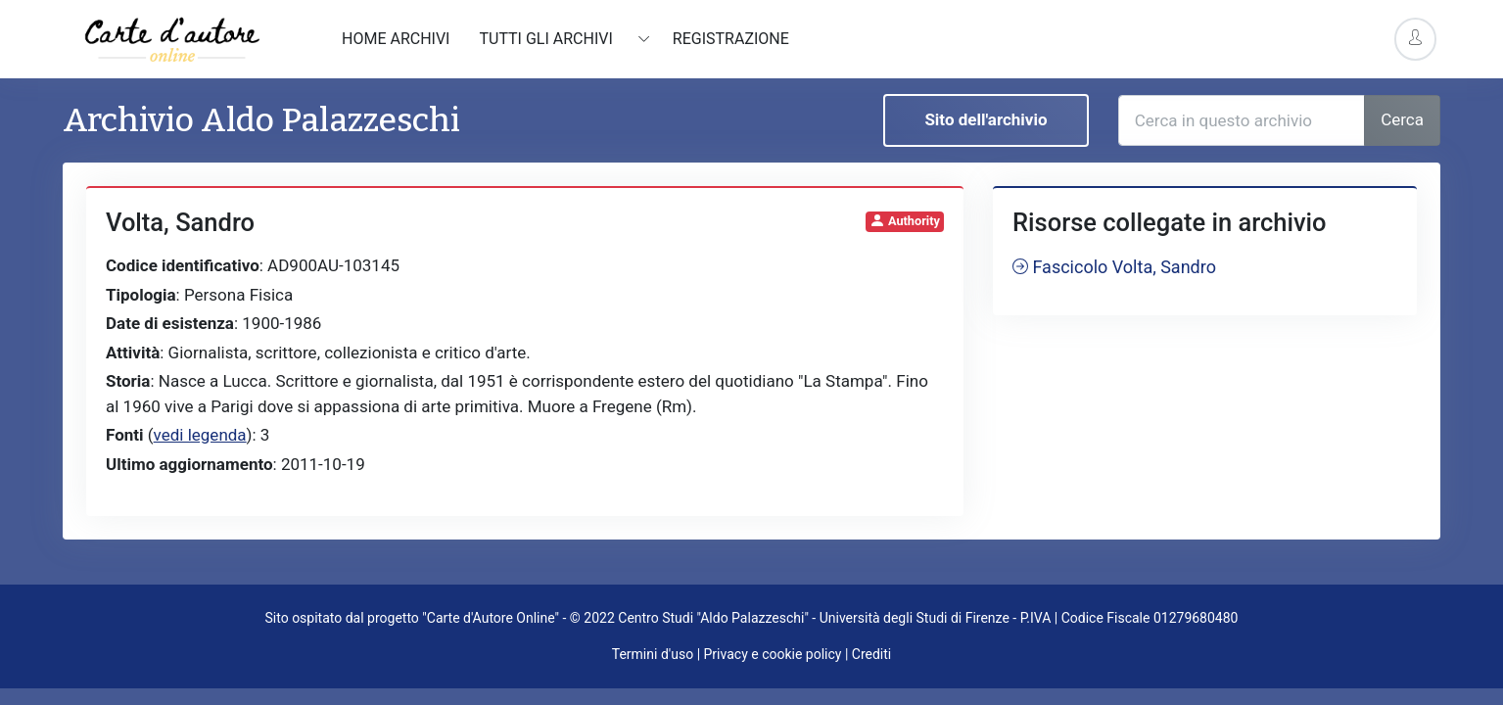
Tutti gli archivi (547, 38)
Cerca (1402, 119)
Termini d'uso (652, 654)
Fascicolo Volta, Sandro (1114, 267)
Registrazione (731, 38)
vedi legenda (200, 435)
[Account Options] (1415, 39)
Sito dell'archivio (985, 119)
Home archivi (395, 38)
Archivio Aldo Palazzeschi (261, 120)
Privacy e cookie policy (773, 654)
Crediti (871, 654)
